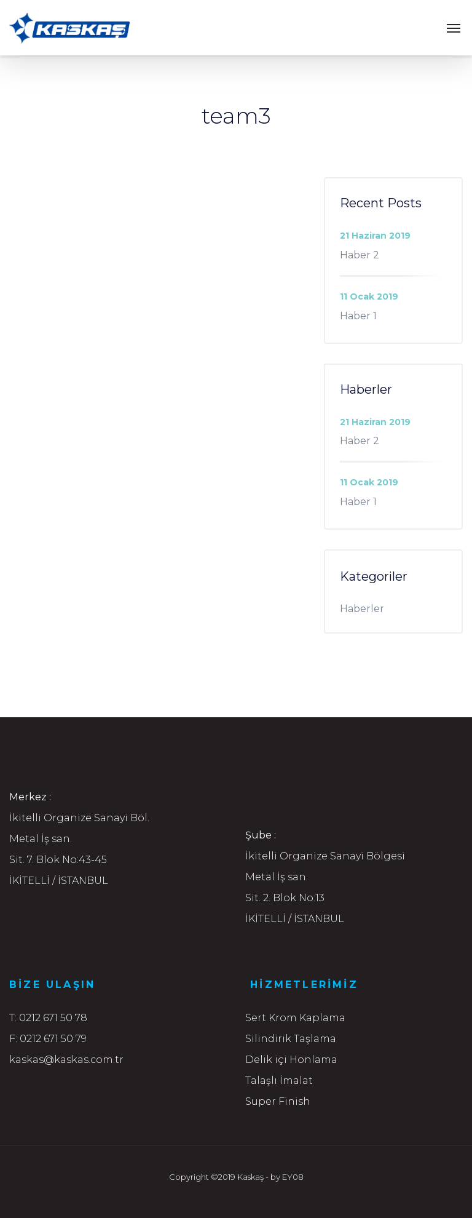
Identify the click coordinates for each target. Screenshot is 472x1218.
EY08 (293, 1177)
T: (13, 1018)
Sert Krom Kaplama (295, 1018)
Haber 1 (358, 316)
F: (13, 1039)
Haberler (362, 609)
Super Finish (277, 1101)
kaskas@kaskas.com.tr (66, 1059)
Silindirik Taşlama (290, 1039)
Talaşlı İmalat (279, 1080)
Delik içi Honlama (291, 1059)
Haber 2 (359, 255)
